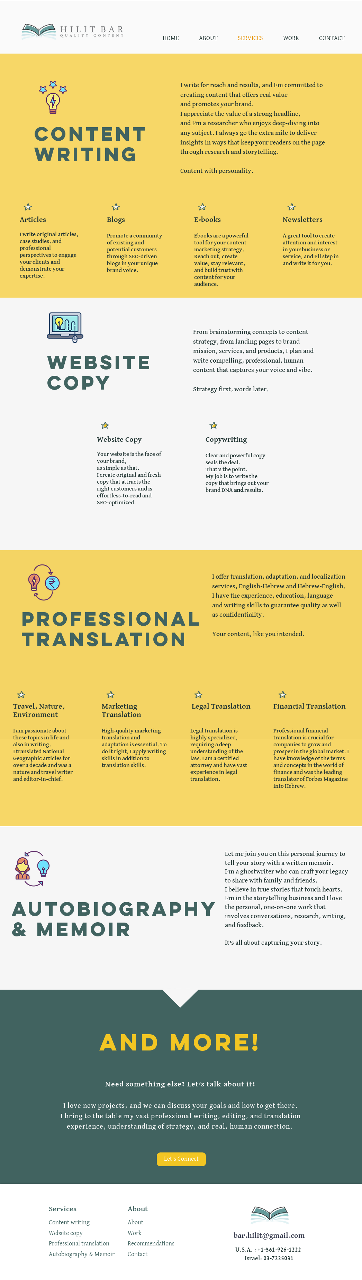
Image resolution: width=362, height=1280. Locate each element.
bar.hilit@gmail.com (269, 1236)
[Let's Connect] (181, 1159)
